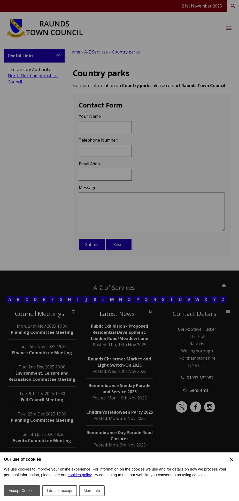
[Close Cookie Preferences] (232, 460)
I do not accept (59, 490)
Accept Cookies (22, 490)
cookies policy (79, 475)
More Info (92, 490)
